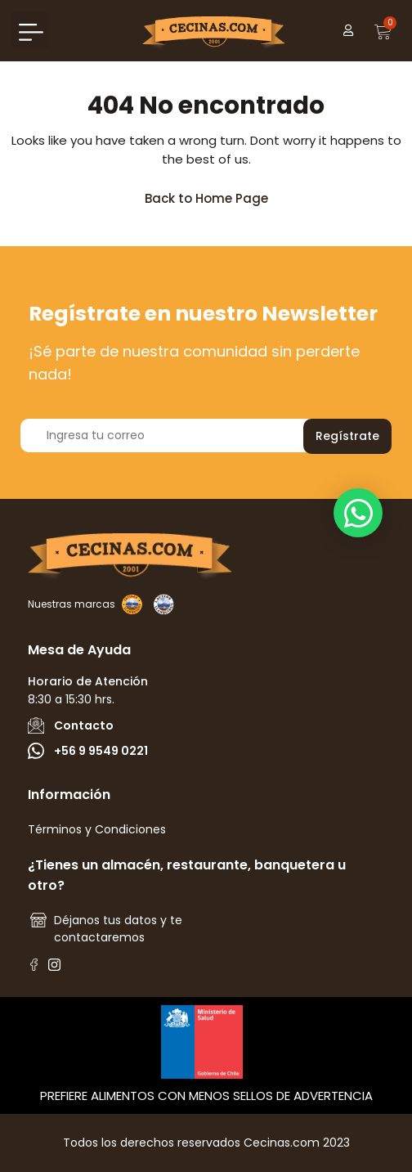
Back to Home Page (214, 194)
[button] (30, 30)
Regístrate (347, 436)
